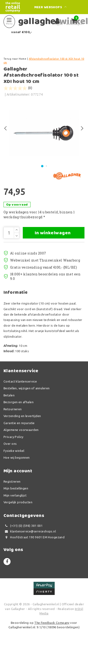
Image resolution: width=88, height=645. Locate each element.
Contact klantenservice (20, 381)
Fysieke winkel (14, 450)
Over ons (10, 443)
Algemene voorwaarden (21, 429)
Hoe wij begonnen (17, 457)
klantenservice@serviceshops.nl (30, 531)
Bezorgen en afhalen (19, 402)
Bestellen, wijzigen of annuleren (27, 388)
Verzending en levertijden (22, 416)
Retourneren (13, 409)
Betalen (9, 395)
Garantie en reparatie (19, 423)
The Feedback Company (51, 622)
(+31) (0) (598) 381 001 (23, 526)
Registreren (12, 481)
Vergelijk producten (18, 502)
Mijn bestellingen (16, 488)
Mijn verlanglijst (15, 495)
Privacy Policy (13, 436)
